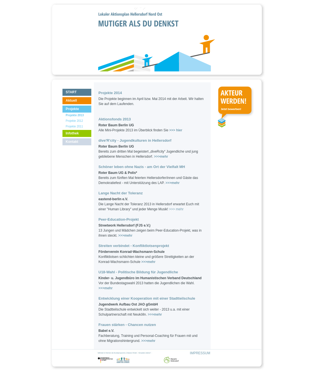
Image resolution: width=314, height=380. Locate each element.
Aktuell (71, 100)
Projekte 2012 (74, 120)
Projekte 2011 (74, 126)
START (71, 92)
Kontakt (72, 142)
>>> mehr (176, 209)
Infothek (72, 133)
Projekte (72, 109)
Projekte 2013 (75, 115)
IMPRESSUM (200, 353)
